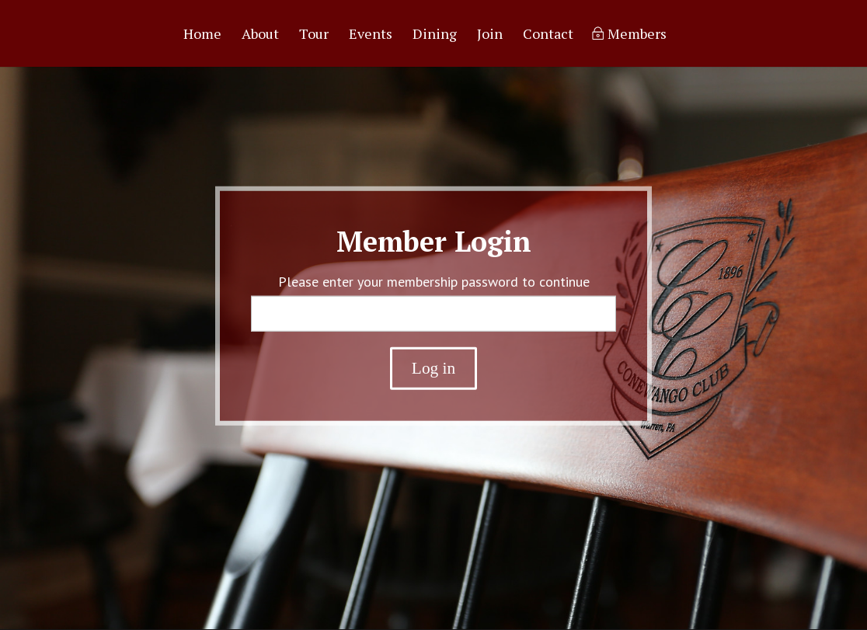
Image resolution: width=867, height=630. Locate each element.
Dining (435, 35)
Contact (548, 35)
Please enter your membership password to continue (434, 282)
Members (637, 35)
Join (490, 35)
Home (202, 35)
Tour (314, 35)
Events (370, 35)
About (260, 35)
